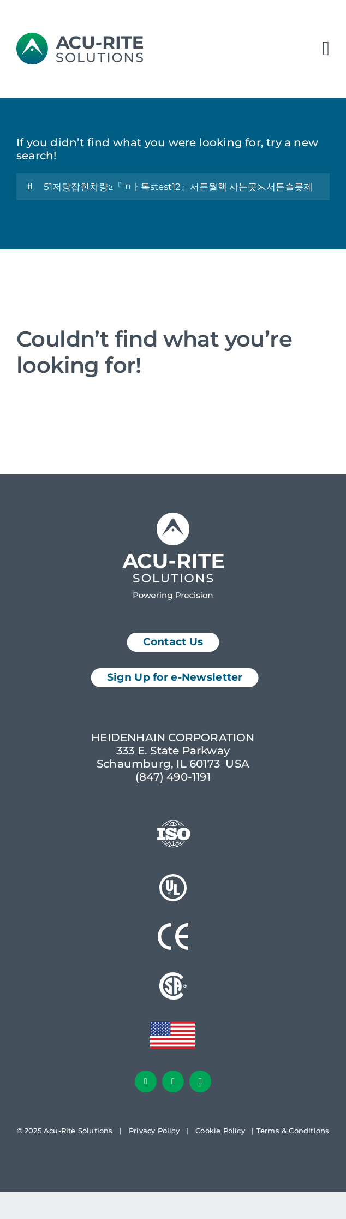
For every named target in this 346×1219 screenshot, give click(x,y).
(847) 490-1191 (173, 776)
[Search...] (173, 186)
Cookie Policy (220, 1130)
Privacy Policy (154, 1130)
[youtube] (200, 1081)
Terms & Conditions (293, 1130)
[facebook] (146, 1081)
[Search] (30, 186)
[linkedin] (173, 1081)
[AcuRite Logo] (79, 38)
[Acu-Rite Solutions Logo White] (173, 518)
